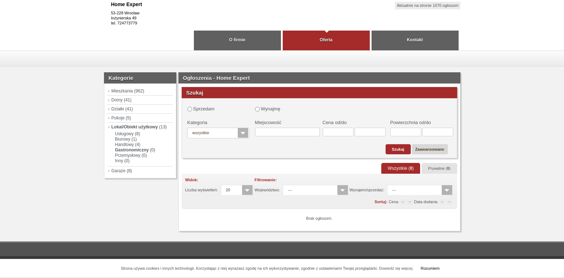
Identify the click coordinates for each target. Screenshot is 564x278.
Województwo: (267, 190)
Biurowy (123, 139)
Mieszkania (122, 91)
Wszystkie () (401, 168)
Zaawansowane (429, 149)
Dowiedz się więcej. (396, 268)
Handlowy (124, 144)
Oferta (326, 39)
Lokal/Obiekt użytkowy (135, 126)
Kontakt (415, 39)
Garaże (119, 170)
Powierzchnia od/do (410, 122)
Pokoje (118, 117)
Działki (118, 108)
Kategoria (197, 122)
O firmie (237, 39)
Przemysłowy (128, 155)
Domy (117, 99)
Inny (119, 160)
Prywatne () (439, 168)
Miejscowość (268, 122)
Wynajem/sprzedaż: (367, 190)
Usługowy (124, 133)
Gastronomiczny (132, 149)
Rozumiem (430, 268)
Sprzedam (201, 108)
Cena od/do (335, 122)
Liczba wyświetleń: (201, 190)
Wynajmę (268, 108)
